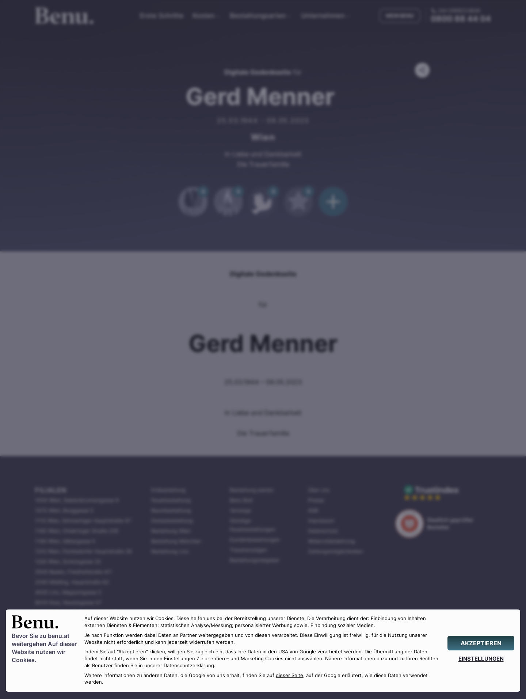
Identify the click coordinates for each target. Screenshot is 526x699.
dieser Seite (289, 675)
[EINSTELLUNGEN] (480, 658)
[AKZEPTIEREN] (480, 643)
